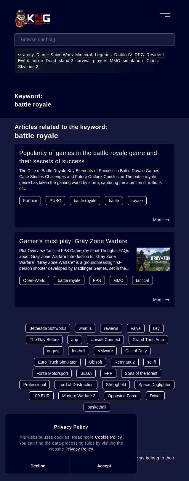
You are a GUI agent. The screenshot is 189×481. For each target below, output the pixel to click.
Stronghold (116, 384)
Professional (34, 384)
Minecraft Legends (93, 54)
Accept (104, 466)
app (74, 339)
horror (37, 60)
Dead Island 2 (59, 60)
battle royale (85, 200)
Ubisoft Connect (105, 339)
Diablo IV (123, 54)
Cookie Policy (109, 437)
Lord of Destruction (75, 384)
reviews (111, 328)
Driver (155, 395)
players (100, 60)
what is (85, 328)
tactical (142, 280)
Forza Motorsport (52, 373)
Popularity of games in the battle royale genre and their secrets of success (88, 157)
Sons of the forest (141, 373)
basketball (96, 407)
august (53, 350)
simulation (133, 60)
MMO (115, 60)
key (156, 328)
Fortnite (30, 200)
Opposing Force (122, 395)
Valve (136, 328)
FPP (108, 373)
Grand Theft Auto (148, 339)
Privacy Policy (79, 449)
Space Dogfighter (154, 384)
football (78, 350)
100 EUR (41, 395)
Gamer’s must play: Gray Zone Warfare (73, 241)
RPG (139, 54)
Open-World (34, 280)
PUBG (55, 200)
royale (137, 200)
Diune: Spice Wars (54, 54)
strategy (26, 54)
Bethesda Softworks (47, 328)
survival (83, 60)
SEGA (86, 373)
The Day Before (44, 339)
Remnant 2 (125, 362)
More (161, 219)
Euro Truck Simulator (57, 362)
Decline (38, 466)
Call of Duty (136, 350)
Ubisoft (95, 362)
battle (114, 200)
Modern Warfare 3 (78, 395)
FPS (97, 280)
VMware (105, 350)
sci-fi (151, 362)
